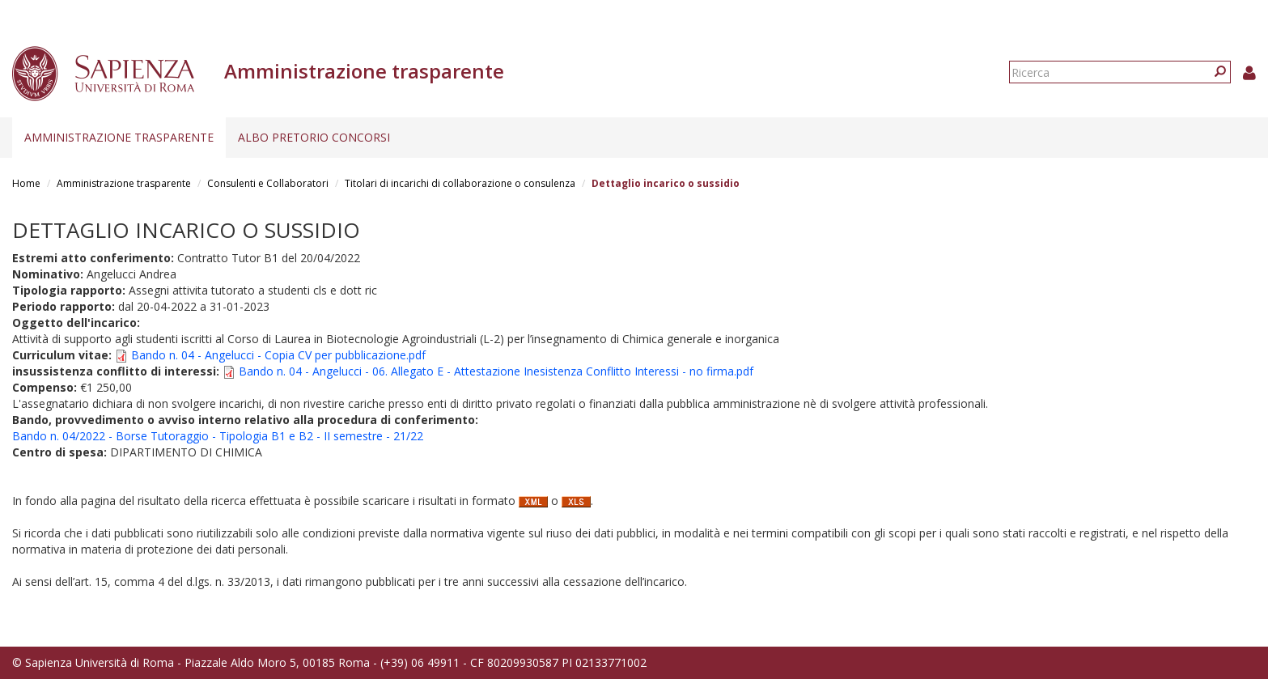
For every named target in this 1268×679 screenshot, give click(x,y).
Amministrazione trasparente (119, 137)
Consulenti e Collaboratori (268, 183)
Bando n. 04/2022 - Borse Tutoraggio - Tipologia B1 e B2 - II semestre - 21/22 (217, 435)
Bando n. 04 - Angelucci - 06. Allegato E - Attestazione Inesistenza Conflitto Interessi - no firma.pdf (496, 371)
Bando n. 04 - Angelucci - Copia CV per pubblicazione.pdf (278, 355)
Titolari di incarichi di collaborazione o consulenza (460, 183)
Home (26, 183)
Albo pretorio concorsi (314, 137)
